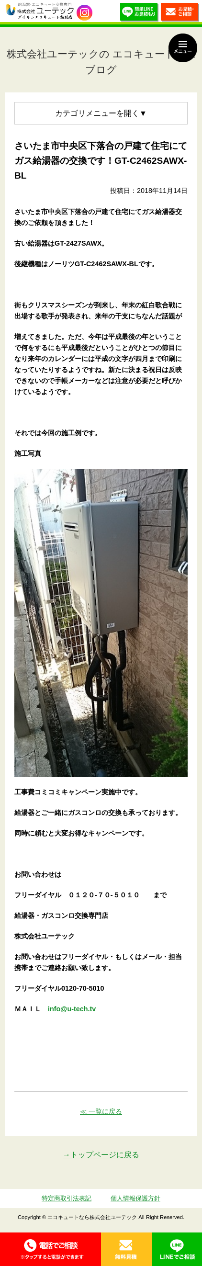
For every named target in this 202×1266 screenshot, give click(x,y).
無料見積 (126, 1249)
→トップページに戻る (101, 1155)
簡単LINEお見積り (139, 13)
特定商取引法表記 (66, 1198)
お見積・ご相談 (180, 13)
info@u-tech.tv (72, 1009)
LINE (177, 1249)
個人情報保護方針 (135, 1198)
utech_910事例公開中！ (85, 13)
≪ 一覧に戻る (101, 1111)
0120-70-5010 (50, 1249)
